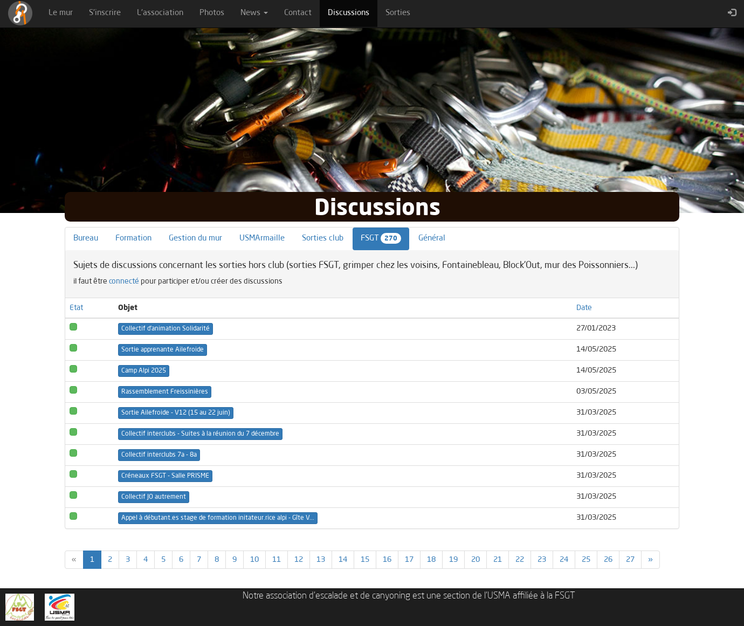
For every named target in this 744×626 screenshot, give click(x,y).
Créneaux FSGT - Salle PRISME (165, 476)
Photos (211, 13)
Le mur (61, 13)
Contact (298, 13)
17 (409, 559)
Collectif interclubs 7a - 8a (159, 455)
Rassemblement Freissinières (164, 392)
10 (254, 559)
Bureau (85, 239)
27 (630, 559)
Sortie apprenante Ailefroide (162, 350)
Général (431, 239)
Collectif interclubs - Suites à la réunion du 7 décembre (200, 434)
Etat (76, 308)
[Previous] (74, 560)
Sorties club (322, 239)
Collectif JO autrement (153, 497)
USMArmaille (262, 239)
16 (387, 559)
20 (475, 559)
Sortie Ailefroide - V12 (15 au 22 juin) (175, 413)
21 (497, 559)
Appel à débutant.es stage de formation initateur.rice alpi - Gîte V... (217, 518)
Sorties (397, 13)
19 (453, 559)
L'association (160, 13)
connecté (124, 281)
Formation (133, 239)
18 (431, 559)
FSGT (381, 238)
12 (298, 559)
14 (343, 559)
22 (519, 559)
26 (608, 559)
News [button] (254, 13)
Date (584, 308)
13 (320, 559)
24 (564, 559)
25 (586, 559)
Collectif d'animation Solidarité (165, 329)
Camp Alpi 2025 (143, 371)
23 (542, 559)
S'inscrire (105, 13)
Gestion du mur (195, 239)
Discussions (352, 12)
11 (276, 559)
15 (365, 559)
